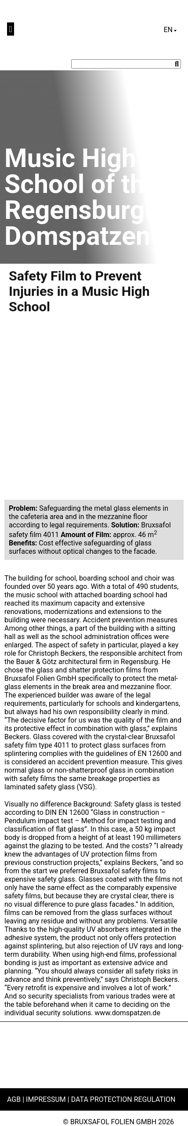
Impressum (46, 1099)
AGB (14, 1099)
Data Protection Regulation (123, 1099)
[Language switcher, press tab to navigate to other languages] (170, 30)
